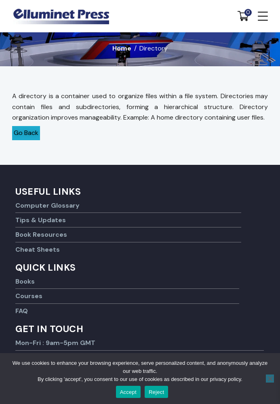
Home (121, 48)
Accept (128, 392)
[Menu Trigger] (263, 16)
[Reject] (270, 379)
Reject (156, 392)
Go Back (26, 132)
